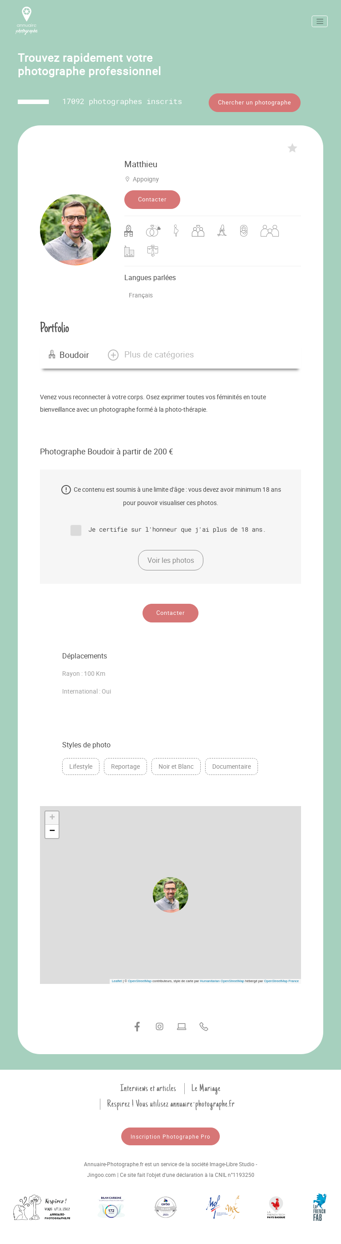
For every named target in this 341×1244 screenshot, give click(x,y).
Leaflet (117, 977)
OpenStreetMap (139, 977)
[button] (150, 350)
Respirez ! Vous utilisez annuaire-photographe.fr (171, 1100)
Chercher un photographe (254, 102)
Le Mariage (206, 1085)
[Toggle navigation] (320, 21)
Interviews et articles (148, 1085)
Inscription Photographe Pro (170, 1132)
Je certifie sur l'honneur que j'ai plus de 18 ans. (177, 525)
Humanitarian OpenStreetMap (222, 977)
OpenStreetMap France (281, 977)
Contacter (152, 196)
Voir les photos (170, 557)
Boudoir (69, 351)
